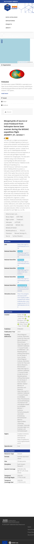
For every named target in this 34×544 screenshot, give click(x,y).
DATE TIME (19, 217)
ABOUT (8, 28)
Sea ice (8, 236)
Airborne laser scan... (12, 214)
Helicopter (9, 222)
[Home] (2, 33)
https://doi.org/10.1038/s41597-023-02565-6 (23, 272)
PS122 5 (22, 230)
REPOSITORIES (10, 21)
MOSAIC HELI (19, 225)
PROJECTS (9, 24)
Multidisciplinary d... (11, 230)
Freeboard (20, 219)
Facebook (4, 105)
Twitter (3, 101)
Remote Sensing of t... (21, 233)
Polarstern (9, 233)
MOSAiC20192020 (11, 228)
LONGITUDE (9, 225)
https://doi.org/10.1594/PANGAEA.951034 (23, 246)
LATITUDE (17, 222)
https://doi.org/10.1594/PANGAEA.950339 (23, 263)
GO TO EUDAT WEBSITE (11, 1)
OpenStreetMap (23, 62)
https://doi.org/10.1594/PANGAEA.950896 (23, 255)
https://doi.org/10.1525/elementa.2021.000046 (23, 289)
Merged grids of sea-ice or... (13, 36)
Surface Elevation (18, 236)
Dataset (7, 33)
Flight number (10, 219)
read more (4, 93)
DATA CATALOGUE (11, 17)
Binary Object (10, 217)
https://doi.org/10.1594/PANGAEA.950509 (23, 280)
